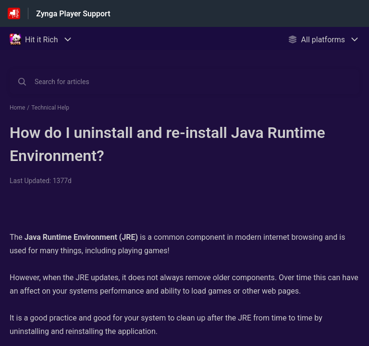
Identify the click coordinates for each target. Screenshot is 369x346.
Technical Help (50, 107)
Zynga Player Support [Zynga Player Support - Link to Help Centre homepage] (73, 13)
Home (17, 107)
